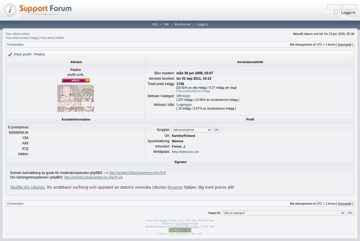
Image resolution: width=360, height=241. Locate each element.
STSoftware (182, 223)
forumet (175, 187)
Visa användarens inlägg (193, 91)
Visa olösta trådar (18, 33)
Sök (166, 24)
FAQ (155, 24)
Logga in (202, 24)
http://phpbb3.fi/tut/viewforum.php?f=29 (93, 177)
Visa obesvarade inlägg (22, 37)
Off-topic (184, 96)
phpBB (163, 220)
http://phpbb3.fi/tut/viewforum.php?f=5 (137, 173)
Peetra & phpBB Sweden (185, 226)
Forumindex (15, 44)
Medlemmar (182, 24)
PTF (196, 223)
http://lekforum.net (185, 151)
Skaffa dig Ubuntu (27, 187)
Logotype (184, 105)
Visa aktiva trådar (52, 37)
